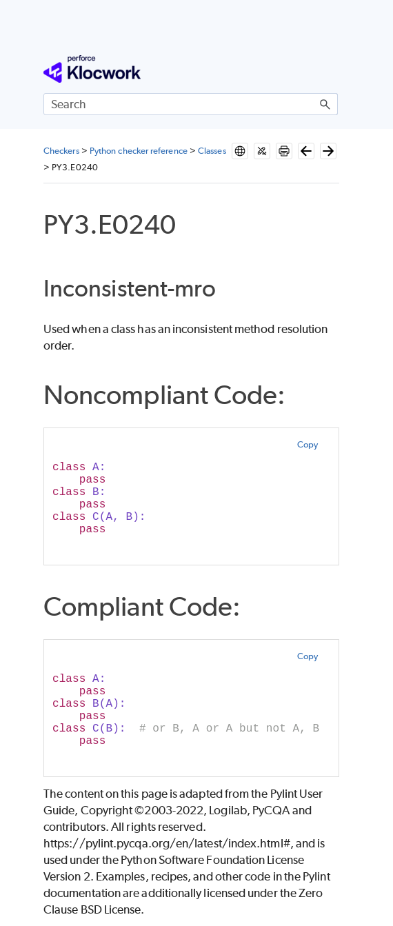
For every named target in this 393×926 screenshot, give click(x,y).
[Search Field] (190, 104)
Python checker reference (139, 150)
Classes (212, 150)
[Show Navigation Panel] (330, 68)
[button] (325, 104)
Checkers (61, 150)
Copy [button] (307, 444)
